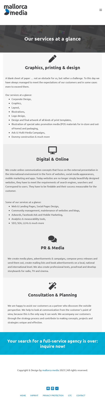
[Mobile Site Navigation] (100, 10)
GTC (70, 395)
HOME (23, 395)
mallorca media (50, 370)
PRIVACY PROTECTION (53, 395)
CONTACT (80, 395)
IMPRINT (34, 395)
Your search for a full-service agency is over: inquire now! (52, 343)
